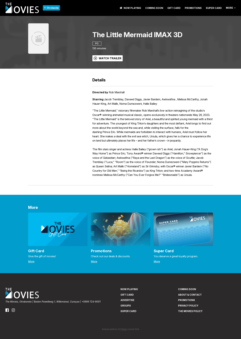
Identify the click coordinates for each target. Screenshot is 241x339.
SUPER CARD (214, 8)
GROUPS (125, 305)
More (231, 8)
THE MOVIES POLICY (190, 311)
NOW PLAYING (130, 8)
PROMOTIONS (193, 8)
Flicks (124, 329)
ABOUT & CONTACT (190, 294)
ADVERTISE (127, 300)
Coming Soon (154, 8)
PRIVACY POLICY (188, 305)
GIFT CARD (174, 8)
